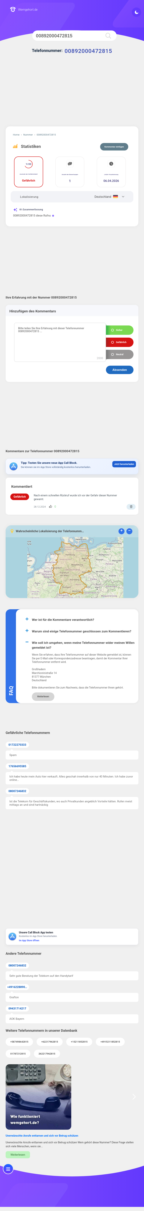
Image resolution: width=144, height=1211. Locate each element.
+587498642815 (19, 1041)
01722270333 (17, 744)
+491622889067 (17, 987)
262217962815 (47, 1053)
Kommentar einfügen (114, 147)
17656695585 (17, 766)
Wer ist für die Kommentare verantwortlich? (63, 620)
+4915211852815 (110, 1041)
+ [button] (121, 531)
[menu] (8, 1169)
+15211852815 (79, 1041)
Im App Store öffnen (29, 940)
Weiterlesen (43, 696)
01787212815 (18, 1053)
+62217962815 (49, 1041)
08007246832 (17, 791)
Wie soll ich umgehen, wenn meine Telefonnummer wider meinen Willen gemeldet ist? (83, 645)
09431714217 (17, 1008)
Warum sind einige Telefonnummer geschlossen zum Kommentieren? (81, 631)
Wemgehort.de (24, 9)
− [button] (129, 531)
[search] (108, 35)
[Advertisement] (72, 94)
